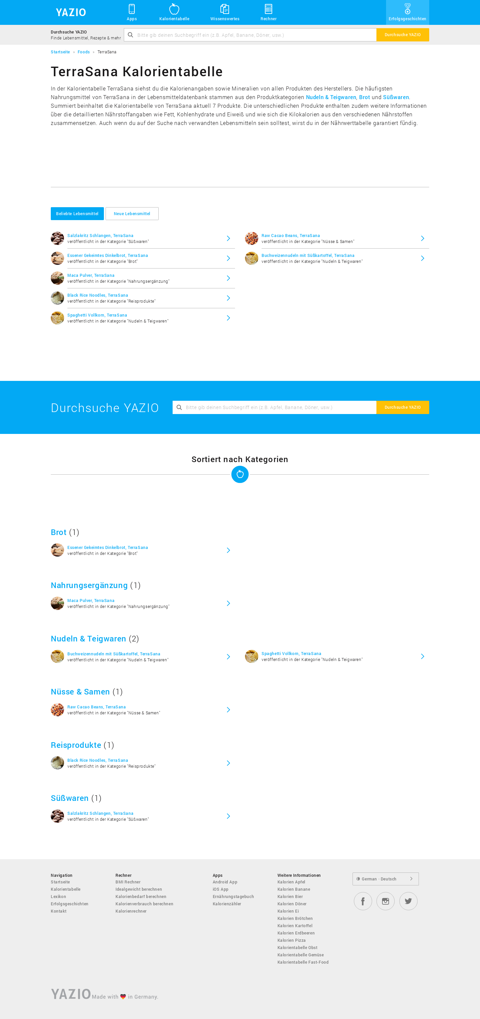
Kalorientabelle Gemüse (301, 954)
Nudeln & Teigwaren (331, 96)
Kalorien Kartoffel (295, 925)
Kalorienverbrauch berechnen (144, 903)
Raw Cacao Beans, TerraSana (291, 235)
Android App (225, 881)
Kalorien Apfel (291, 881)
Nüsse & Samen (80, 691)
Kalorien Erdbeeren (296, 932)
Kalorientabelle (174, 12)
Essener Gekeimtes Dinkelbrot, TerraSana (107, 255)
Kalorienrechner (131, 911)
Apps (131, 12)
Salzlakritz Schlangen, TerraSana (100, 235)
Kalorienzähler (227, 903)
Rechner (269, 12)
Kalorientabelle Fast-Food (303, 962)
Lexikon (58, 896)
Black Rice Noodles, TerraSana (97, 295)
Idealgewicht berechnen (139, 889)
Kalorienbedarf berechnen (141, 896)
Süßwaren (396, 96)
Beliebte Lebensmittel (77, 213)
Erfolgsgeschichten (408, 12)
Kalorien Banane (294, 889)
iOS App (221, 889)
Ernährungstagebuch (233, 896)
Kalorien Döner (292, 903)
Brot (364, 96)
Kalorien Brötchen (295, 918)
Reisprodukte (76, 745)
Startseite (60, 881)
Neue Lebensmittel (132, 213)
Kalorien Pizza (292, 940)
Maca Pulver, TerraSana (91, 275)
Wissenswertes (225, 12)
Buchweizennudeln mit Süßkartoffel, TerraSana (308, 255)
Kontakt (58, 911)
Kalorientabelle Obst (298, 947)
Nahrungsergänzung (89, 585)
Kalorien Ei (288, 911)
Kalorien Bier (290, 896)
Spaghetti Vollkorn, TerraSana (97, 315)
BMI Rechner (128, 881)
